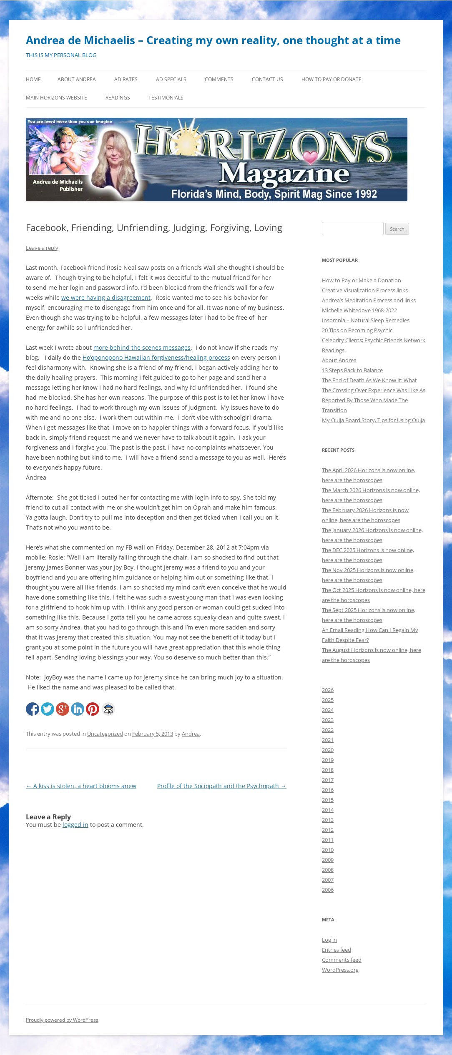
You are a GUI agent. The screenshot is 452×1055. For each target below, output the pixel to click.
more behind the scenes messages (142, 347)
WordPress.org (340, 969)
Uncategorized (105, 733)
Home (33, 79)
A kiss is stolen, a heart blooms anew (81, 786)
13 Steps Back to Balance (352, 370)
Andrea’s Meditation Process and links (369, 300)
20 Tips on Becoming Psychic (357, 330)
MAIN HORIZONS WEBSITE (56, 97)
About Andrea (77, 79)
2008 (328, 869)
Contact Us (267, 79)
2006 (328, 889)
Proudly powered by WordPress (62, 1019)
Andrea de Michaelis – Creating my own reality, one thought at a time (213, 39)
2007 (328, 879)
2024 (328, 710)
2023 (328, 720)
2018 (328, 770)
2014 (328, 810)
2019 (328, 760)
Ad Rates (126, 79)
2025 (328, 700)
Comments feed (342, 959)
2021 (328, 740)
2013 (328, 820)
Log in (329, 939)
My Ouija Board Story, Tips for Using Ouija (373, 420)
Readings (117, 97)
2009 (328, 859)
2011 (328, 840)
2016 (328, 790)
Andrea (191, 733)
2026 (328, 690)
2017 (328, 780)
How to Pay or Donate (331, 79)
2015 (328, 800)
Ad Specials (171, 79)
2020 (328, 750)
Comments (219, 79)
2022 (328, 730)
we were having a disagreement (106, 297)
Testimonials (165, 97)
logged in (75, 825)
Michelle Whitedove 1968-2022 (359, 310)
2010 (328, 849)
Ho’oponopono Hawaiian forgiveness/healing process (156, 357)
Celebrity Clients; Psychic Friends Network (373, 340)
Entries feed (336, 949)
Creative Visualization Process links (365, 290)
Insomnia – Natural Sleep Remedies (365, 320)
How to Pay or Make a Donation (361, 280)
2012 (328, 830)
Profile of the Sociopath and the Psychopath (221, 786)
